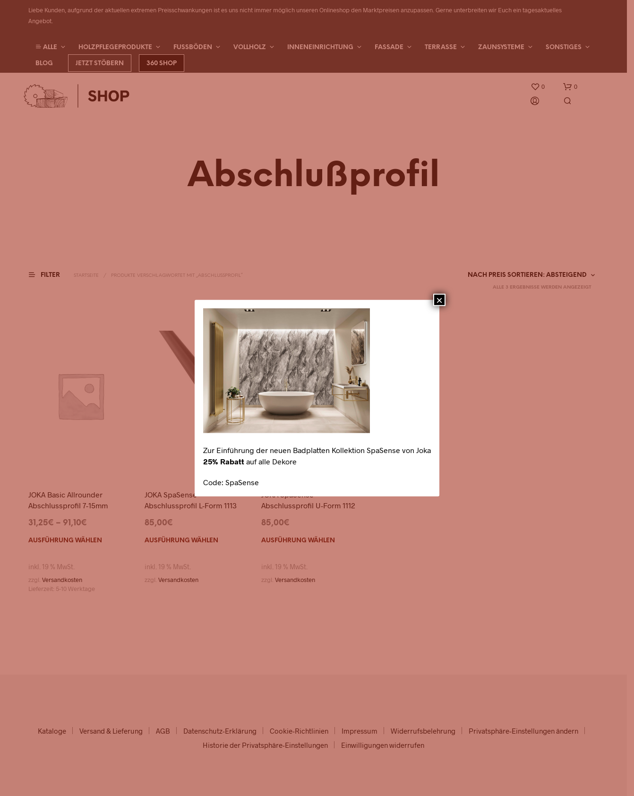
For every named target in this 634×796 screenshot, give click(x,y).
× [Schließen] (439, 299)
